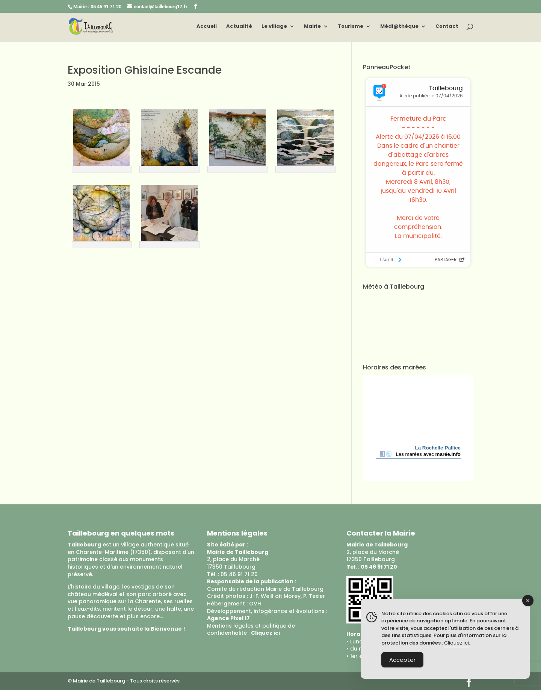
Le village (274, 27)
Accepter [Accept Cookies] (402, 660)
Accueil (206, 27)
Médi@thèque (399, 27)
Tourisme (350, 27)
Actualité (239, 27)
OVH (255, 603)
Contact (446, 27)
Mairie (312, 27)
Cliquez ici (456, 642)
